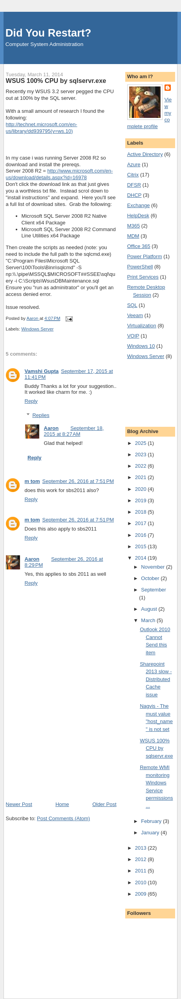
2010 (141, 882)
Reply (31, 401)
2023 (141, 454)
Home (62, 804)
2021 (141, 477)
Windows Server (37, 329)
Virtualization (141, 326)
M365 (133, 226)
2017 (141, 523)
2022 (141, 466)
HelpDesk (138, 216)
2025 (141, 443)
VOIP (133, 336)
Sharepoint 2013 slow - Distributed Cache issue (156, 679)
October (151, 578)
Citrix (133, 175)
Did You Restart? (48, 33)
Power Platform (144, 256)
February (152, 821)
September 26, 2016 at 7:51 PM (78, 481)
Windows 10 (141, 346)
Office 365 (138, 246)
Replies (40, 415)
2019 (141, 500)
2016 (141, 535)
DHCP (134, 195)
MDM (133, 236)
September (153, 590)
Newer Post (19, 804)
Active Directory (145, 154)
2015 (141, 546)
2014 (141, 558)
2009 (141, 894)
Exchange (138, 205)
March (149, 620)
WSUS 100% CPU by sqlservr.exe (156, 748)
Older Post (104, 804)
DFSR (134, 185)
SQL (132, 305)
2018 (141, 512)
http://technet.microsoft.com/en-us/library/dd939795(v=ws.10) (41, 127)
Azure (134, 164)
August (149, 609)
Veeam (135, 315)
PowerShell (140, 267)
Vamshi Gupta (42, 371)
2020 (141, 489)
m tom (32, 481)
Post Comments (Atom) (63, 818)
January (151, 833)
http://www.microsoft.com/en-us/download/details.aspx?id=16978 (59, 174)
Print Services (143, 277)
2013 (141, 848)
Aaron (51, 428)
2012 (141, 859)
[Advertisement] (65, 746)
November (153, 567)
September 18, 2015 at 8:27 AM (74, 431)
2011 (141, 871)
